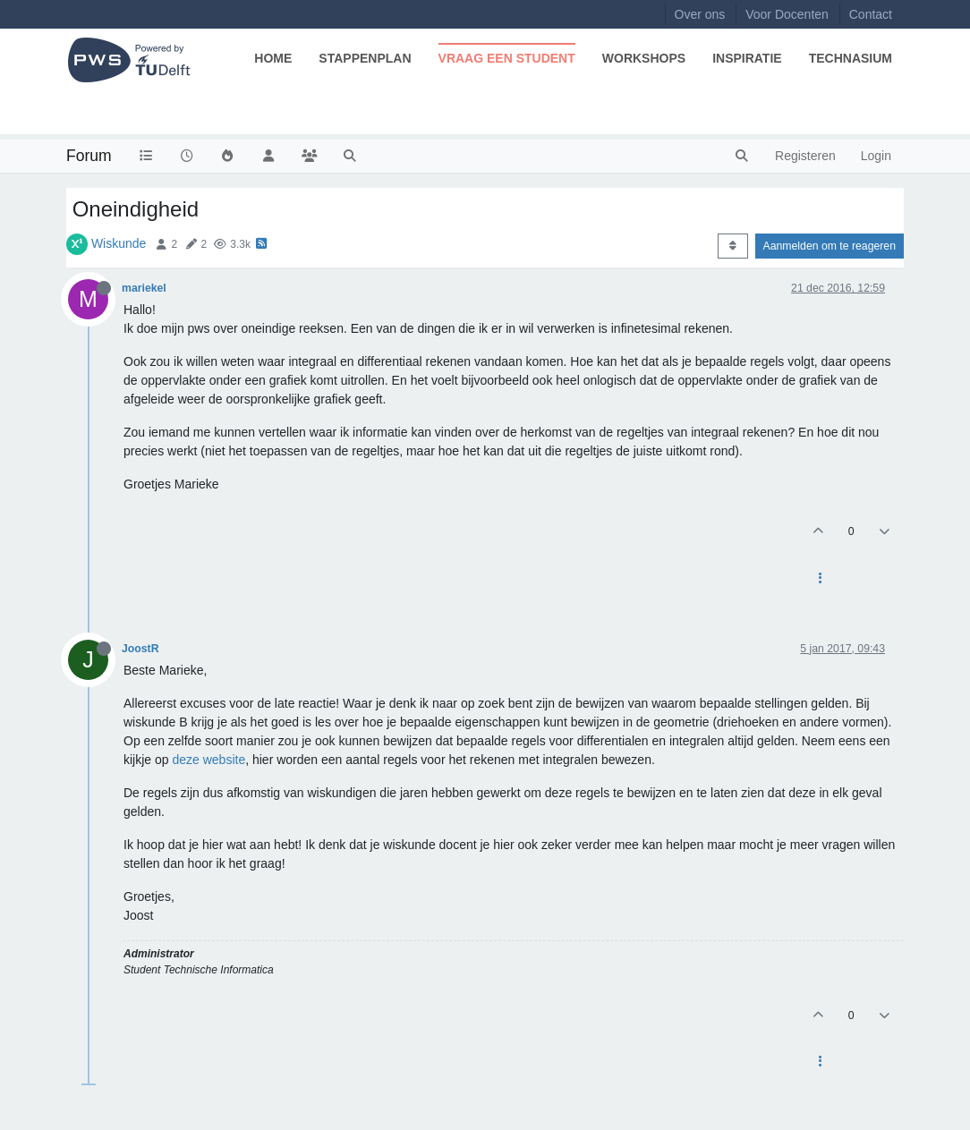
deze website (208, 759)
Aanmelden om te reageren (829, 246)
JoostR (140, 648)
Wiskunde (118, 243)
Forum (89, 156)
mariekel (144, 288)
